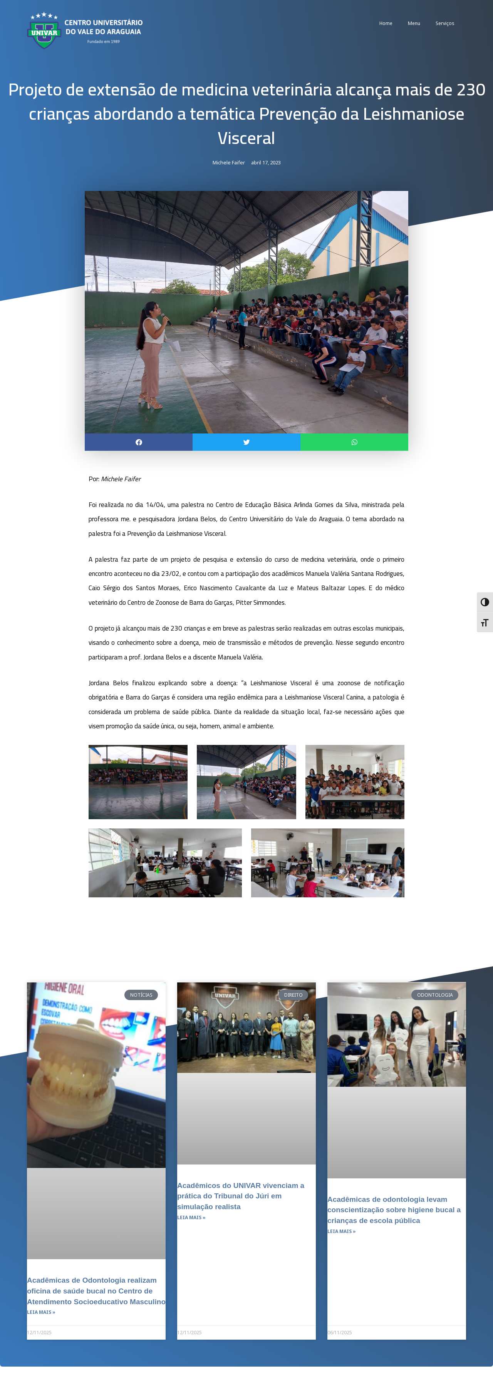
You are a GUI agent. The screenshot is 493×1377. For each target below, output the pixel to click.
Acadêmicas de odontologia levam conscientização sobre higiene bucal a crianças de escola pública (393, 1210)
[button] (139, 442)
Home (385, 23)
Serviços (445, 23)
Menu (414, 23)
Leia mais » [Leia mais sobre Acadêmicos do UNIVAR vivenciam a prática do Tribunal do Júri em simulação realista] (191, 1217)
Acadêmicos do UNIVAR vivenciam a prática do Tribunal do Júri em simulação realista (244, 1196)
